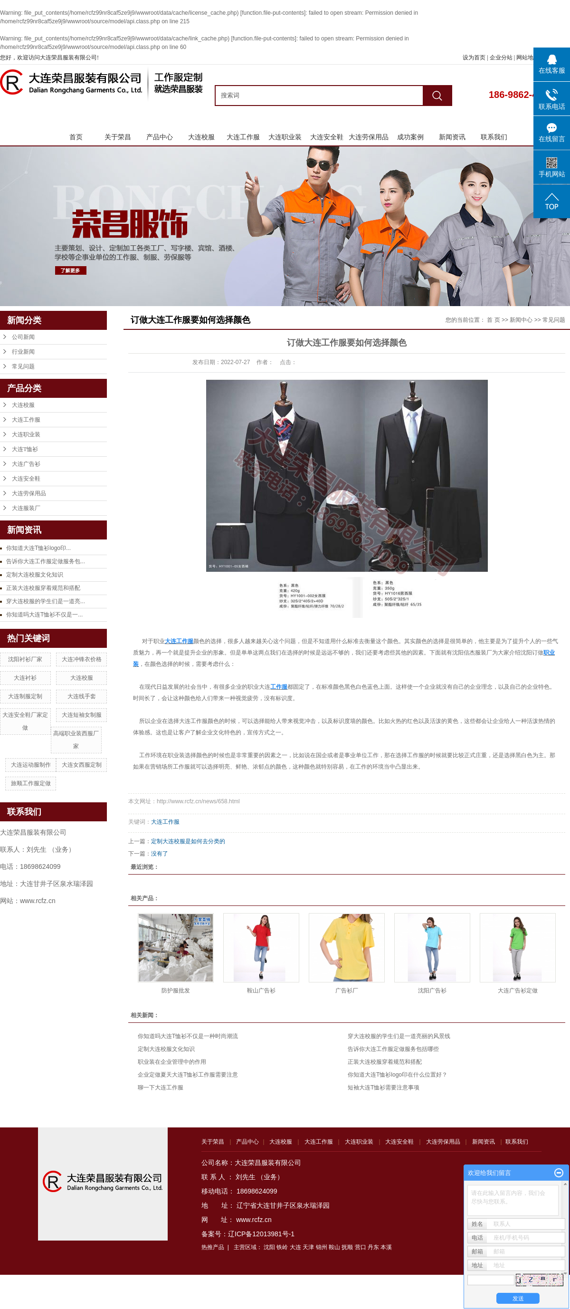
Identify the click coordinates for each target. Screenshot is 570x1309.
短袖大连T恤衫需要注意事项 (383, 1087)
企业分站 (501, 57)
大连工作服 (243, 137)
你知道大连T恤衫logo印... (38, 548)
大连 (295, 1247)
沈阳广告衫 (432, 990)
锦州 (321, 1247)
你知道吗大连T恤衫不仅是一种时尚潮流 (188, 1036)
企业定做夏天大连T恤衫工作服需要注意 (188, 1074)
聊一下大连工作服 (160, 1087)
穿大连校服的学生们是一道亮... (45, 601)
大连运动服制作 (31, 764)
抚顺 (347, 1247)
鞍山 (334, 1247)
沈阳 (269, 1247)
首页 (76, 137)
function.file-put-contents (273, 13)
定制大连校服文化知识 (34, 574)
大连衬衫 (25, 677)
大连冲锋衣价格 (82, 659)
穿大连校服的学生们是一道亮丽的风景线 (399, 1036)
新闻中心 (521, 320)
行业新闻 (23, 351)
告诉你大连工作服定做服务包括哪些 (393, 1049)
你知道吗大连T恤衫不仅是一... (44, 614)
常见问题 (23, 366)
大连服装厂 (26, 508)
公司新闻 (23, 337)
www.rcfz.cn (254, 1219)
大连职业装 (285, 137)
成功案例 (410, 137)
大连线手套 (81, 696)
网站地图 (528, 57)
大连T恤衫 (25, 449)
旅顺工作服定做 (31, 783)
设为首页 (474, 57)
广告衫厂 (346, 990)
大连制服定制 (25, 696)
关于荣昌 (117, 137)
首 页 (493, 320)
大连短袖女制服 (82, 715)
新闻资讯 (452, 137)
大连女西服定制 (82, 764)
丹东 (373, 1247)
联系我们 (494, 137)
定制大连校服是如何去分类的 (188, 841)
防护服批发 (176, 990)
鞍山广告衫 (261, 990)
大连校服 (201, 137)
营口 (360, 1247)
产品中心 (159, 137)
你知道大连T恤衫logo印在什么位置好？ (397, 1074)
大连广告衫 (26, 464)
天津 (308, 1247)
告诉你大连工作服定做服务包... (45, 561)
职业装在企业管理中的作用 (172, 1062)
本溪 (386, 1247)
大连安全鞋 (326, 137)
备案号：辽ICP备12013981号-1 (247, 1234)
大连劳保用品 (369, 137)
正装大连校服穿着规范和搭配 (43, 588)
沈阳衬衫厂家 (25, 659)
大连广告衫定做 (518, 990)
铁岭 (282, 1247)
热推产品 (212, 1247)
